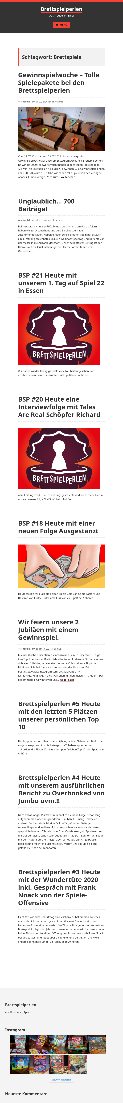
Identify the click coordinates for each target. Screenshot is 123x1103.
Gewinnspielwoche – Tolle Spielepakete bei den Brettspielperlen (58, 82)
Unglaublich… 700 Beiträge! (46, 205)
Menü (61, 24)
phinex (58, 648)
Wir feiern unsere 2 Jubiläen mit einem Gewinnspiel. (48, 629)
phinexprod (57, 101)
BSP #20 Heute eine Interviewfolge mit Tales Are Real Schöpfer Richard (59, 407)
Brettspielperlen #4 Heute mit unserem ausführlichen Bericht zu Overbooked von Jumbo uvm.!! (61, 789)
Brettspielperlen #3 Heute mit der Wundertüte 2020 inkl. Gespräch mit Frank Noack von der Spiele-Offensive (59, 887)
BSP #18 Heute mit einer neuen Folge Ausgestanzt (58, 527)
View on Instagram (61, 1079)
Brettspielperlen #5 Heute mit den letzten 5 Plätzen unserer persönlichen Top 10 (59, 715)
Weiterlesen (68, 177)
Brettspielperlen (61, 8)
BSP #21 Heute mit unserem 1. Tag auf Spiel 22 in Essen (61, 283)
